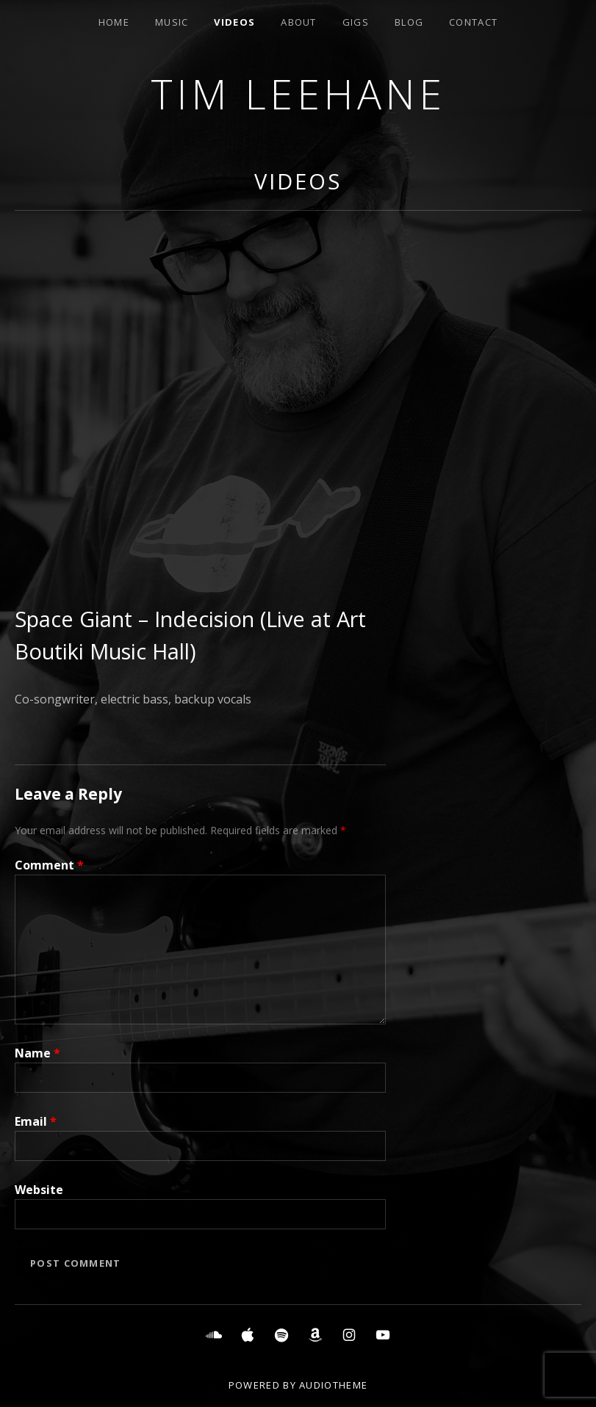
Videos (234, 22)
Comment (49, 865)
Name (37, 1053)
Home (113, 22)
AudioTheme (333, 1385)
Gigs (355, 22)
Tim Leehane (298, 93)
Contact (473, 22)
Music (172, 22)
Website (39, 1190)
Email (36, 1121)
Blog (409, 22)
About (299, 22)
